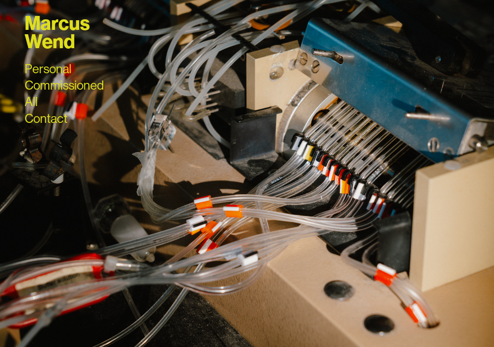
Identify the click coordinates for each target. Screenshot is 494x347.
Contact (46, 118)
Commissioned (64, 85)
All (31, 101)
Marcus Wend (59, 32)
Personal (48, 69)
